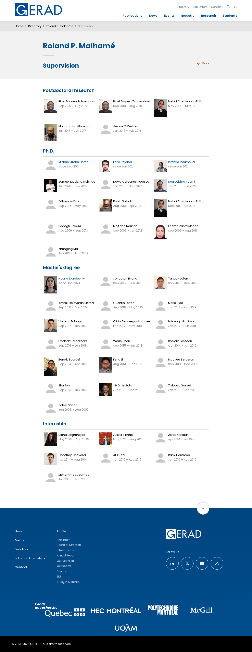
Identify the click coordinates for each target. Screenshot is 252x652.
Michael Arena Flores (73, 162)
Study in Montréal (68, 582)
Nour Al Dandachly (71, 278)
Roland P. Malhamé (59, 26)
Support (62, 571)
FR (235, 7)
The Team (63, 540)
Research (208, 16)
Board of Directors (69, 545)
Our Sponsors (66, 561)
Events (169, 16)
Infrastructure (66, 550)
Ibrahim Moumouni (181, 162)
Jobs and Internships (30, 558)
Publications (132, 16)
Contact (217, 7)
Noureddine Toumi (181, 181)
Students (230, 16)
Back (202, 63)
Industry (187, 16)
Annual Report (66, 555)
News (153, 16)
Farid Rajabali (122, 162)
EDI (59, 576)
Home (19, 26)
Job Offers (200, 7)
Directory (183, 7)
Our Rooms (64, 566)
